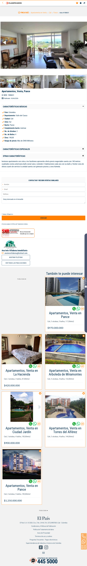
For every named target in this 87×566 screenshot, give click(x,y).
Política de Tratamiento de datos (20, 224)
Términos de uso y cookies (43, 536)
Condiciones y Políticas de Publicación (43, 526)
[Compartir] (84, 3)
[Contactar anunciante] (82, 309)
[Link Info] (65, 319)
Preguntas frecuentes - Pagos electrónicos (43, 540)
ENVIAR (43, 218)
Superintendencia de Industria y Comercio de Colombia (43, 543)
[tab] (43, 106)
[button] (43, 106)
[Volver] (3, 3)
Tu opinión (86, 283)
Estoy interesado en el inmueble (43, 200)
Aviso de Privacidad (43, 533)
